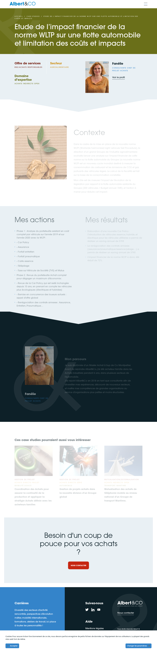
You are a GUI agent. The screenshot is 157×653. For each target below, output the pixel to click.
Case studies (33, 16)
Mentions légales (94, 628)
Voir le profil (118, 77)
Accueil (19, 16)
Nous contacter (125, 612)
